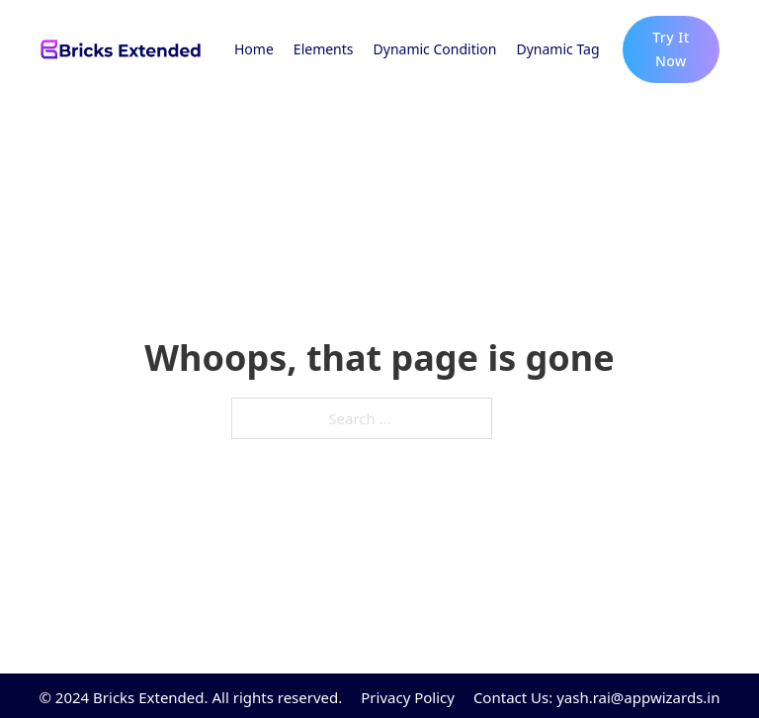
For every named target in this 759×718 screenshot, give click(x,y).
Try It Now (670, 49)
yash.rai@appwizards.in (637, 697)
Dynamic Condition (435, 49)
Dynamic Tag (557, 49)
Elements (324, 49)
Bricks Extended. (150, 697)
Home (254, 49)
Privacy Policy (408, 697)
